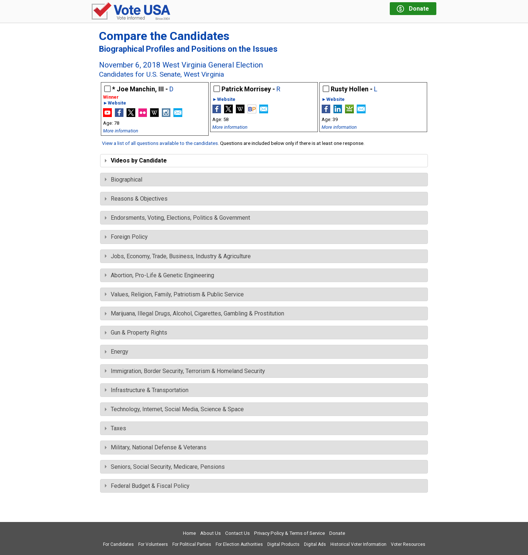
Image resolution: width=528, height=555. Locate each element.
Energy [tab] (116, 351)
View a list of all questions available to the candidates (160, 143)
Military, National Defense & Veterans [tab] (155, 447)
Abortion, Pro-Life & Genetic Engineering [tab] (159, 275)
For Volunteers (153, 544)
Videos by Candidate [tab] (136, 160)
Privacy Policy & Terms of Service (289, 533)
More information (120, 131)
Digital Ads (315, 544)
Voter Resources (408, 544)
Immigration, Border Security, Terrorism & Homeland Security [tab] (185, 371)
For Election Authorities (239, 544)
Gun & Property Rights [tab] (136, 332)
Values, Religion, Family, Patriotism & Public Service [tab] (174, 294)
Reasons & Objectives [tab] (136, 198)
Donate (337, 533)
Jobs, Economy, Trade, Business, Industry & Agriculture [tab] (178, 256)
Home (189, 533)
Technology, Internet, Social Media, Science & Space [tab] (174, 409)
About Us (210, 533)
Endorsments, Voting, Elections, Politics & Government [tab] (177, 217)
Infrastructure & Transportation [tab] (146, 390)
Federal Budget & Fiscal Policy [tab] (147, 485)
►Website (114, 103)
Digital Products (283, 544)
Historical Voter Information (358, 544)
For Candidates (118, 544)
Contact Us (237, 533)
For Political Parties (191, 544)
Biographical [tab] (123, 179)
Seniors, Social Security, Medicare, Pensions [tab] (165, 466)
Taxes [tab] (115, 428)
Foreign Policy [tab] (126, 236)
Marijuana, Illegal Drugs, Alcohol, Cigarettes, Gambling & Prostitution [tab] (194, 313)
